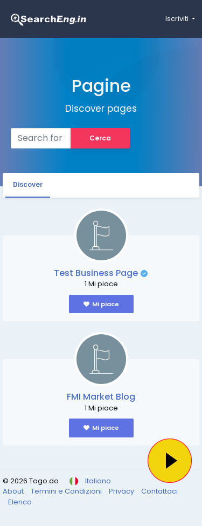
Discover (28, 184)
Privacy (122, 491)
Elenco (20, 502)
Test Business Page (96, 273)
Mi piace (101, 304)
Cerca (100, 138)
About (14, 491)
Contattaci (159, 491)
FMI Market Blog (101, 396)
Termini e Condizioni (67, 491)
